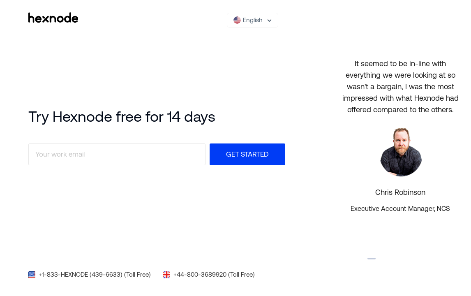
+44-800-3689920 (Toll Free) (214, 274)
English (248, 20)
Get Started (247, 154)
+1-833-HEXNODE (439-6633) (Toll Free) (95, 274)
